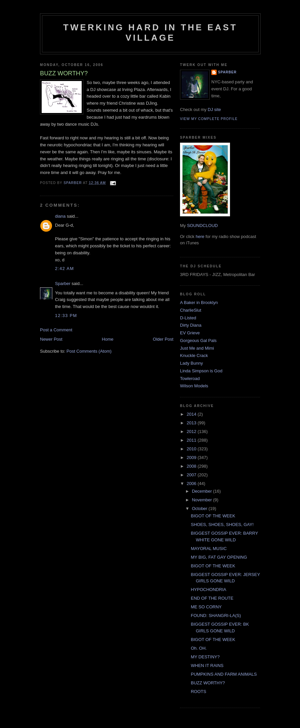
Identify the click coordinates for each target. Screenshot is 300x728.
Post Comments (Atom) (89, 351)
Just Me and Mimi (197, 348)
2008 (192, 466)
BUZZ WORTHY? (208, 682)
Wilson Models (194, 385)
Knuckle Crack (194, 355)
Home (108, 339)
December (202, 491)
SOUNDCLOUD (202, 225)
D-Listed (188, 317)
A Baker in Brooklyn (199, 302)
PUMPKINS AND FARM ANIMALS (224, 674)
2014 (192, 414)
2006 (192, 483)
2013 (192, 422)
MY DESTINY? (205, 656)
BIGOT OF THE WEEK (213, 515)
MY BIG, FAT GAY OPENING (219, 557)
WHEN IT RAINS (207, 665)
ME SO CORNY (206, 606)
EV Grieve (190, 332)
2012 (192, 431)
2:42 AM (64, 268)
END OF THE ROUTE (212, 598)
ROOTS (198, 691)
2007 (192, 474)
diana (60, 216)
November (202, 499)
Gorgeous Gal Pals (198, 340)
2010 (192, 448)
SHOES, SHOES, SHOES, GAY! (222, 524)
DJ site (214, 109)
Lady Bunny (191, 363)
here (200, 236)
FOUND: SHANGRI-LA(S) (216, 615)
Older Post (163, 339)
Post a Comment (56, 329)
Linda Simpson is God (201, 370)
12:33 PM (66, 315)
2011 (192, 440)
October (200, 508)
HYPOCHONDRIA (208, 589)
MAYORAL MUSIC (209, 548)
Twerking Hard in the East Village (150, 32)
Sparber (62, 283)
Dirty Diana (190, 325)
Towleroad (190, 378)
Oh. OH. (199, 648)
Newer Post (51, 339)
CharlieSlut (190, 310)
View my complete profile (209, 119)
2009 (192, 457)
